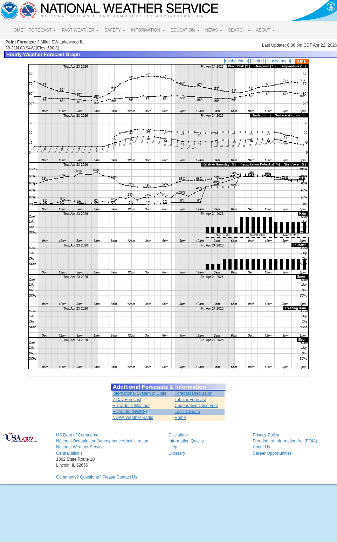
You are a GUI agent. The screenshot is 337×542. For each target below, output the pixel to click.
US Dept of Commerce (77, 435)
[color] (258, 61)
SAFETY (114, 30)
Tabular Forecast (190, 399)
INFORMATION (148, 30)
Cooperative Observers (196, 405)
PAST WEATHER (80, 30)
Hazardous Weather (131, 405)
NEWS (213, 30)
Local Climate (187, 411)
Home (180, 417)
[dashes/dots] (236, 61)
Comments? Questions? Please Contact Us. (97, 477)
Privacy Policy (266, 435)
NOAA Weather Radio (132, 417)
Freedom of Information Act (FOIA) (285, 441)
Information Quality (186, 441)
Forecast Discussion (193, 393)
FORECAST (42, 30)
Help (172, 447)
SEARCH (239, 30)
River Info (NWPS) (129, 411)
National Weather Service (80, 447)
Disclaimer (178, 435)
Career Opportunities (272, 453)
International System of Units (139, 393)
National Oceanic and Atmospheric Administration (102, 441)
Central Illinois (69, 453)
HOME (17, 30)
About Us (261, 447)
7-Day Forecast (126, 399)
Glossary (176, 453)
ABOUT (265, 30)
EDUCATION (185, 30)
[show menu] (279, 61)
